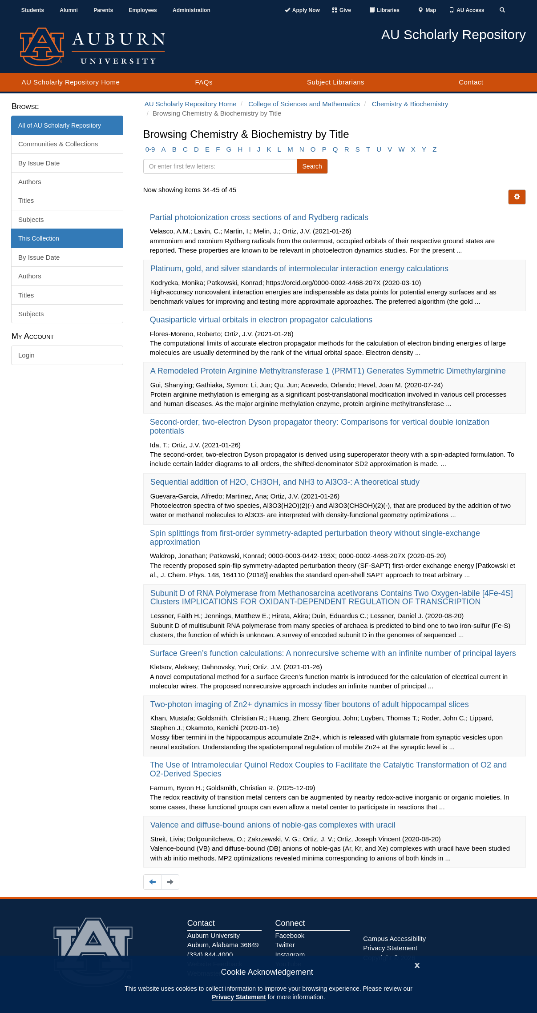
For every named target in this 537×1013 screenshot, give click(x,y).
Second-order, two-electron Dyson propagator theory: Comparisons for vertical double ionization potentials (319, 426)
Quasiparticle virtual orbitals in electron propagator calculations (262, 319)
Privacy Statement (239, 997)
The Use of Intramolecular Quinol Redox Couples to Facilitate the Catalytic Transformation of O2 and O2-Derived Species (328, 769)
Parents (103, 10)
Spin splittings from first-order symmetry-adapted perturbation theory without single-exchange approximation (315, 538)
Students (32, 10)
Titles (26, 200)
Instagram (290, 954)
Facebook (289, 935)
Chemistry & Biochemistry (410, 104)
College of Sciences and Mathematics (304, 104)
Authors (29, 181)
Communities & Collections (58, 144)
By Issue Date (39, 163)
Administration (191, 10)
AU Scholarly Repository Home (71, 82)
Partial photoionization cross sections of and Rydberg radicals (260, 217)
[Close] (417, 964)
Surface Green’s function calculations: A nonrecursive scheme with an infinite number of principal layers (334, 653)
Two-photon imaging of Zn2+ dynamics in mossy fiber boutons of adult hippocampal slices (310, 704)
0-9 (150, 149)
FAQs (204, 82)
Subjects (31, 219)
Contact (471, 82)
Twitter (285, 945)
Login (26, 355)
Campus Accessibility (394, 938)
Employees (143, 10)
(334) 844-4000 (210, 954)
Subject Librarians (335, 82)
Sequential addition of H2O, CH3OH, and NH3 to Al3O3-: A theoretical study (286, 482)
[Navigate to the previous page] (152, 882)
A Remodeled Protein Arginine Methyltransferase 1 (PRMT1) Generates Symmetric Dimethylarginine (329, 370)
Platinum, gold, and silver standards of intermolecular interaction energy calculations (300, 268)
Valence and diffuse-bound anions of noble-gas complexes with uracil (274, 824)
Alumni (69, 10)
